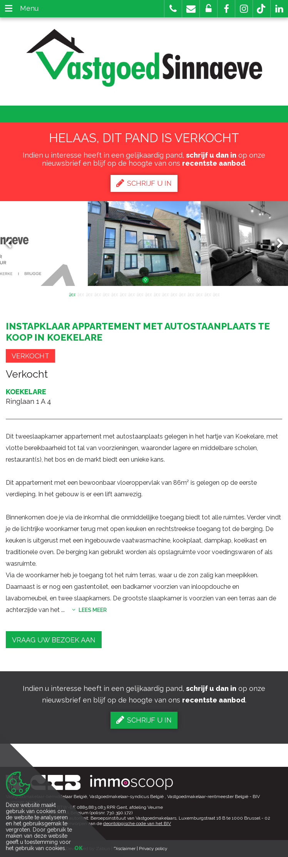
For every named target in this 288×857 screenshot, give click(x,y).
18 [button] (216, 294)
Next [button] (276, 243)
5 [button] (105, 294)
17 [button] (207, 294)
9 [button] (139, 294)
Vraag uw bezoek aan (53, 640)
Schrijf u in (144, 183)
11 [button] (156, 294)
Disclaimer (125, 848)
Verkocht (30, 356)
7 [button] (122, 294)
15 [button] (190, 294)
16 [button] (199, 294)
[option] (144, 243)
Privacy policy (153, 848)
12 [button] (165, 294)
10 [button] (148, 294)
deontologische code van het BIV (137, 823)
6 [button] (114, 294)
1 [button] (72, 294)
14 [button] (182, 294)
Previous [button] (12, 243)
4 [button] (97, 294)
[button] (226, 8)
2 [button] (80, 294)
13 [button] (173, 294)
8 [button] (131, 294)
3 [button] (88, 294)
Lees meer (89, 610)
